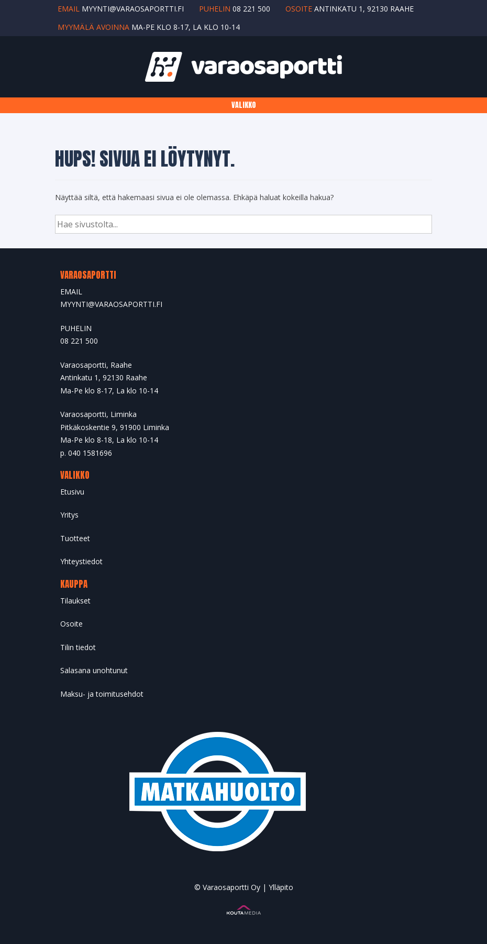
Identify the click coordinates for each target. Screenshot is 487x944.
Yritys (69, 515)
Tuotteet (75, 538)
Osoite (71, 624)
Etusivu (72, 492)
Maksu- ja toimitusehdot (101, 694)
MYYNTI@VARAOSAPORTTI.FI (111, 304)
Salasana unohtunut (94, 670)
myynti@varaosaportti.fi (133, 9)
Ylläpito (281, 887)
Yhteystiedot (81, 561)
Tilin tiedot (78, 647)
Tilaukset (75, 601)
